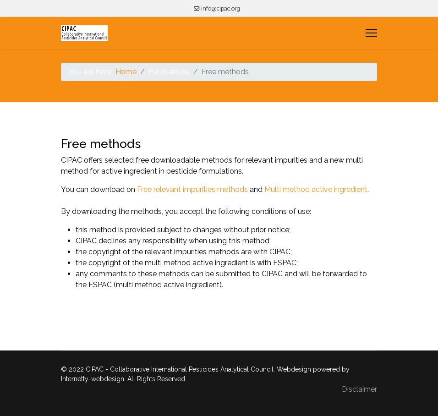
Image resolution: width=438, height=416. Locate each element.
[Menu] (371, 33)
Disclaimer (359, 389)
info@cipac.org (220, 8)
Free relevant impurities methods (192, 189)
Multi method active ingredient (315, 189)
